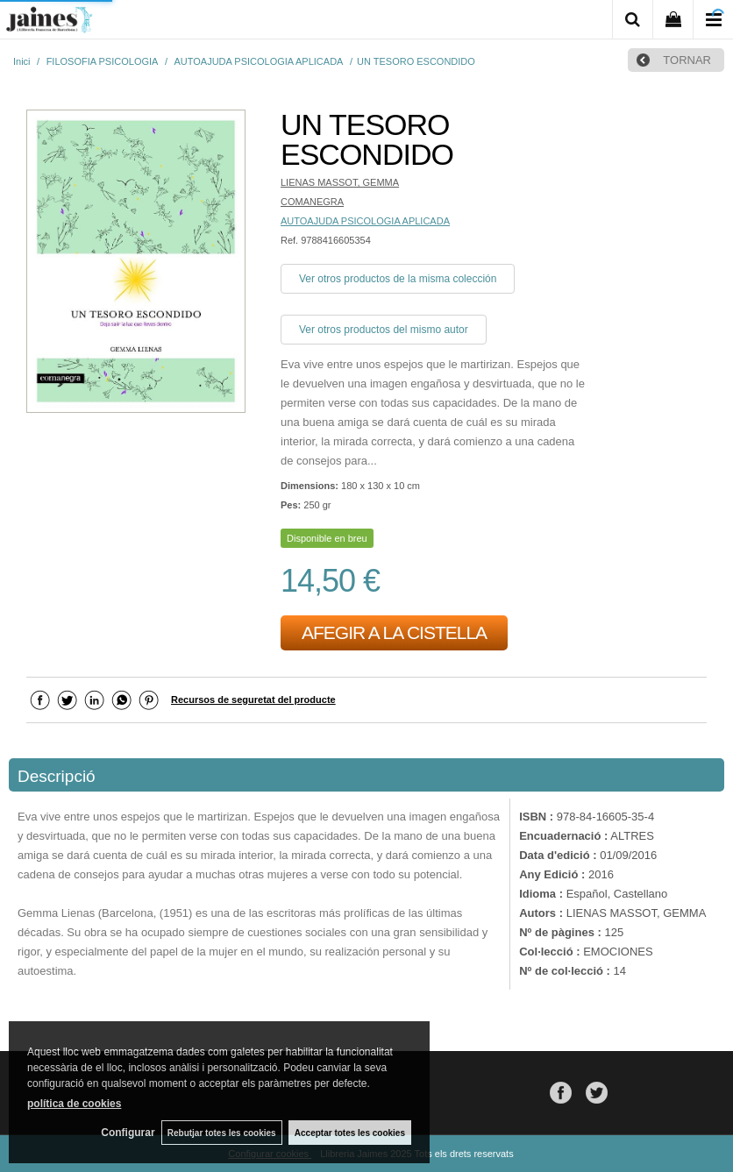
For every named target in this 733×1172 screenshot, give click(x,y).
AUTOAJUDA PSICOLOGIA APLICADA (365, 221)
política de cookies (74, 1103)
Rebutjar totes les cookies (219, 1132)
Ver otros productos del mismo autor (383, 329)
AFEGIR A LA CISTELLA (394, 632)
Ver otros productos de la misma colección (397, 279)
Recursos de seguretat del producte (253, 699)
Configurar (123, 1132)
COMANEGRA (312, 201)
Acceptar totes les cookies (350, 1132)
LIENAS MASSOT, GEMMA (340, 182)
